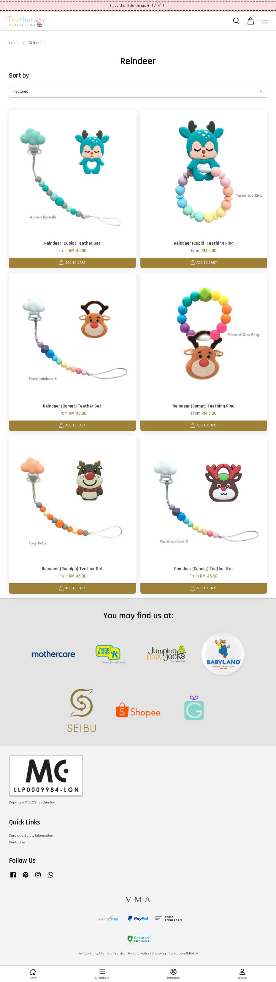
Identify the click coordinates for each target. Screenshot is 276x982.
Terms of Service (113, 953)
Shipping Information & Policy (175, 953)
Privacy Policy (88, 953)
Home (14, 43)
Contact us (17, 842)
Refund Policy (138, 953)
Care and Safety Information (31, 835)
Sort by (19, 75)
